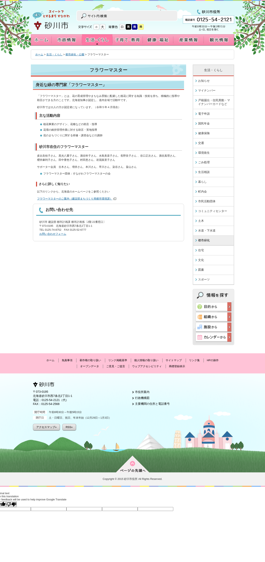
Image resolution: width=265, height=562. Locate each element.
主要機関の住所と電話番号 (152, 403)
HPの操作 (213, 360)
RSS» (69, 427)
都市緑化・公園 (74, 54)
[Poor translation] (11, 504)
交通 (201, 143)
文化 (201, 260)
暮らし (202, 181)
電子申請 (204, 113)
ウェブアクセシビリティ (147, 366)
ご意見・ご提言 (115, 366)
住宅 (201, 250)
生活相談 (204, 172)
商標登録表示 (177, 366)
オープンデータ (89, 366)
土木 (201, 220)
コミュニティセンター (212, 211)
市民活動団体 (207, 201)
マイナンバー (207, 90)
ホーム (39, 54)
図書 (201, 269)
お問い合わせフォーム (52, 233)
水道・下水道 (207, 230)
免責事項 (67, 360)
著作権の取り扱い (90, 360)
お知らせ (204, 80)
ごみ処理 (204, 162)
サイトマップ (174, 360)
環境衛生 (204, 152)
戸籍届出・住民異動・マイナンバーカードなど (214, 102)
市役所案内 (142, 392)
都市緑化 (204, 240)
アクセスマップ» (46, 427)
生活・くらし (54, 54)
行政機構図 (142, 398)
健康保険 (204, 133)
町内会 (202, 191)
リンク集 (194, 360)
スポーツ (204, 279)
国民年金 (204, 123)
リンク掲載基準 (117, 360)
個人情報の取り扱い (146, 360)
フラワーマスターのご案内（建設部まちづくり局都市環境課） (76, 198)
